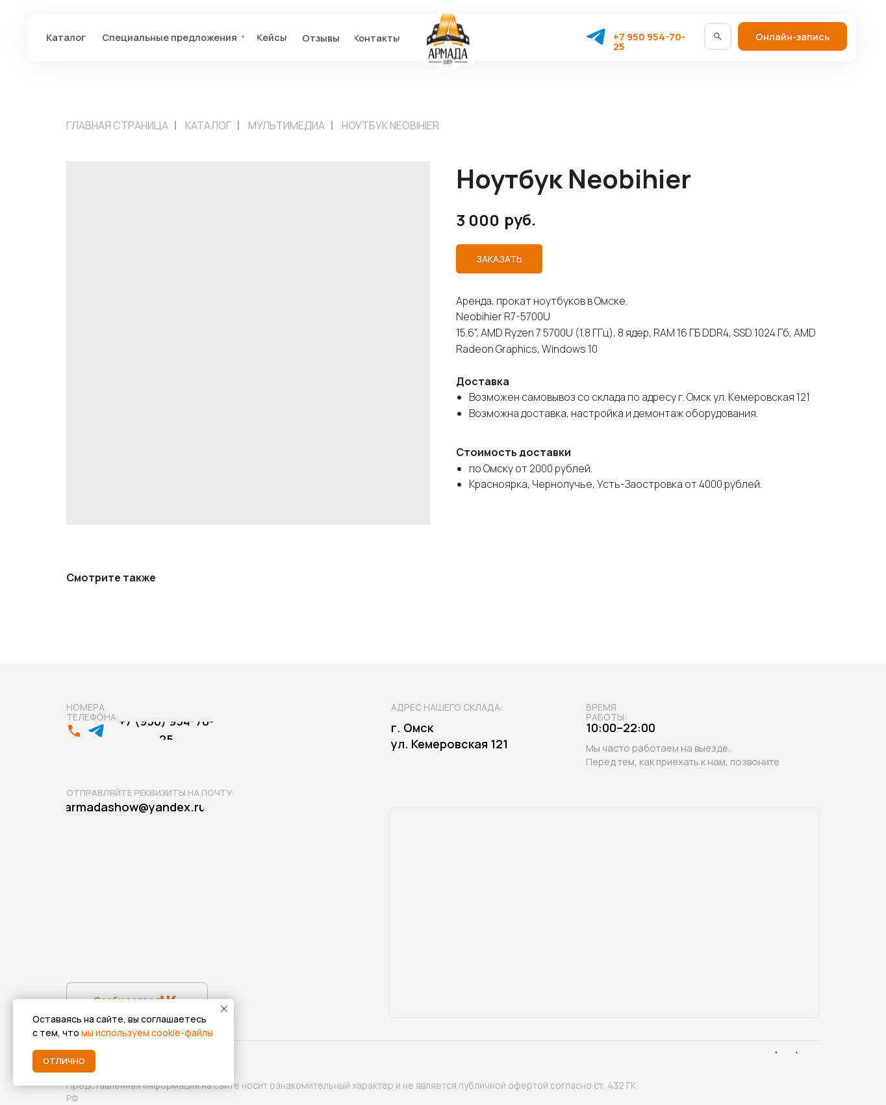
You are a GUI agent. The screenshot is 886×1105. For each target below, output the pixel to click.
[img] (717, 36)
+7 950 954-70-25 (649, 41)
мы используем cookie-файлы (147, 1032)
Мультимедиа (286, 125)
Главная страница (117, 125)
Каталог (208, 125)
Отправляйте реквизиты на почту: (150, 792)
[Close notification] (224, 1008)
